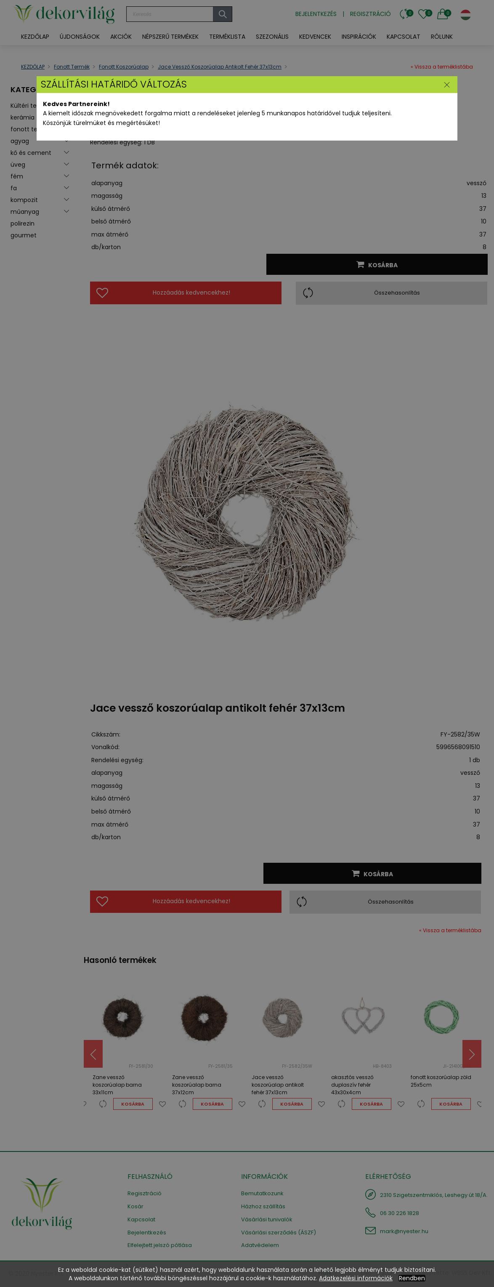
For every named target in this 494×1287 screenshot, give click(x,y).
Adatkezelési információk (356, 1278)
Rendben (412, 1278)
